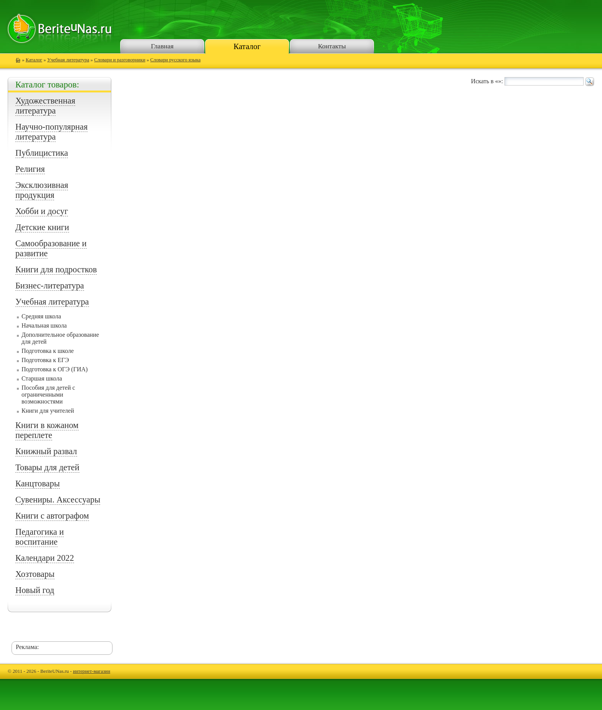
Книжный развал (46, 451)
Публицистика (41, 153)
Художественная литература (45, 105)
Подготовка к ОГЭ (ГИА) (55, 369)
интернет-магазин (91, 671)
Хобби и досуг (41, 211)
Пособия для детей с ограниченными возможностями (48, 394)
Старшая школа (42, 378)
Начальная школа (44, 325)
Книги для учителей (48, 410)
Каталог (246, 46)
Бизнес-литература (49, 285)
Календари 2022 (44, 558)
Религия (30, 169)
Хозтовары (35, 574)
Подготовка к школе (48, 351)
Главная (162, 46)
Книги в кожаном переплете (47, 430)
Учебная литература (68, 60)
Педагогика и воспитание (39, 537)
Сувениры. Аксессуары (57, 499)
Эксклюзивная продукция (41, 190)
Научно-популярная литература (51, 132)
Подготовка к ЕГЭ (45, 360)
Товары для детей (47, 467)
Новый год (34, 590)
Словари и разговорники (119, 60)
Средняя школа (41, 316)
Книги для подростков (56, 269)
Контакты (332, 46)
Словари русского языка (175, 60)
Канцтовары (37, 483)
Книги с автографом (52, 516)
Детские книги (42, 227)
